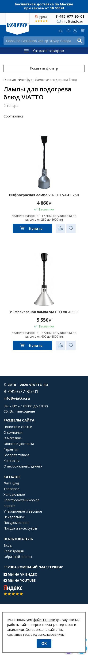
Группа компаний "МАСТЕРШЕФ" (34, 567)
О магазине (13, 438)
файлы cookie (44, 619)
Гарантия (11, 449)
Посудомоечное (16, 522)
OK (44, 643)
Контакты (11, 460)
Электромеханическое (21, 500)
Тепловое (11, 489)
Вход (7, 545)
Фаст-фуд (11, 483)
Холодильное (14, 494)
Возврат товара (17, 455)
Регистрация (14, 551)
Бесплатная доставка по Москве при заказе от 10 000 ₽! (44, 6)
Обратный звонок (18, 556)
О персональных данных (23, 466)
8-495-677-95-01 (70, 16)
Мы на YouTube (20, 580)
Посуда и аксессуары (20, 528)
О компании (13, 432)
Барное (9, 505)
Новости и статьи (18, 427)
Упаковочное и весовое (23, 511)
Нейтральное (14, 517)
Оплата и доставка (19, 443)
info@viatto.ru (72, 21)
